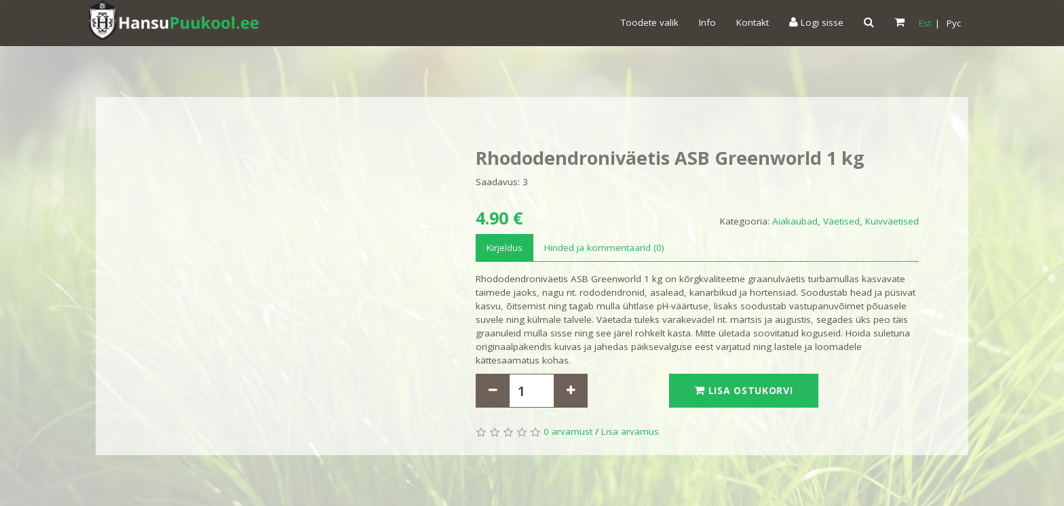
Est (925, 23)
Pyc (954, 23)
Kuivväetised (892, 221)
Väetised (841, 221)
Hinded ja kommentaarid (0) (604, 247)
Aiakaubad (795, 221)
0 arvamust (568, 431)
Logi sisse (816, 22)
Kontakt (752, 22)
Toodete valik (650, 22)
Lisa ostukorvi (743, 390)
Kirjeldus (504, 247)
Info (707, 22)
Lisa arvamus (630, 431)
